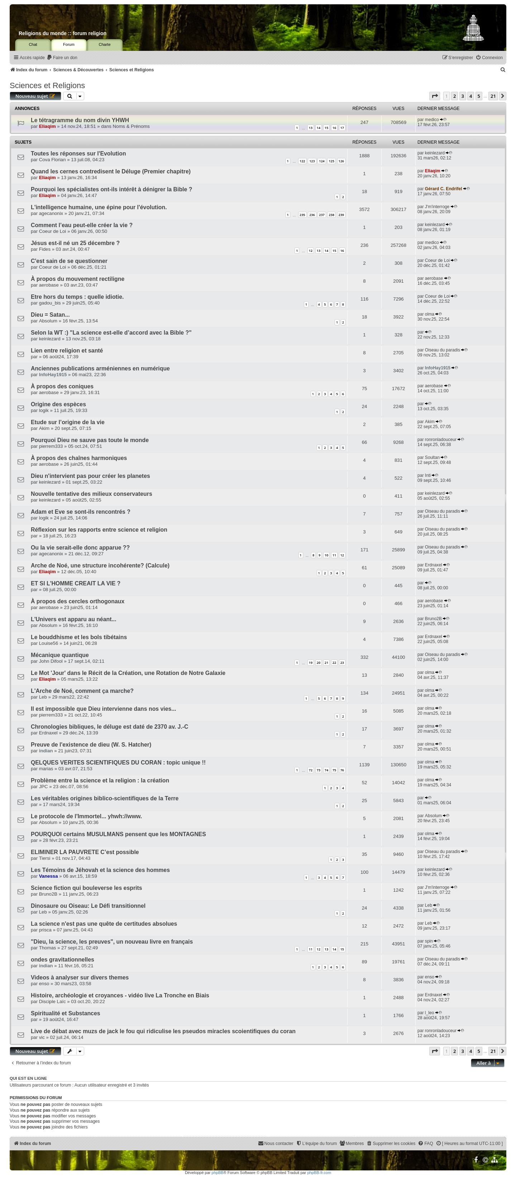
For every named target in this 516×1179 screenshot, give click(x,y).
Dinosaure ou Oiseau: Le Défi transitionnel (88, 906)
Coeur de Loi (52, 231)
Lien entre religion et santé (67, 351)
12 (310, 250)
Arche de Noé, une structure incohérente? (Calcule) (100, 565)
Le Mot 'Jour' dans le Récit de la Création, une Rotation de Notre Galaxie (128, 673)
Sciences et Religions (47, 85)
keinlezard (435, 152)
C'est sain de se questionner (69, 261)
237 (321, 214)
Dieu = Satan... (50, 315)
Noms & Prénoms (131, 126)
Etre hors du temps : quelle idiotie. (77, 297)
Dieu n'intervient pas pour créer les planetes (90, 476)
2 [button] (454, 96)
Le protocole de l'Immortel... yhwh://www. (86, 816)
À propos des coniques (62, 386)
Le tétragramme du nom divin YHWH (80, 120)
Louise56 (48, 643)
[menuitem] (62, 58)
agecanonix (51, 213)
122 (302, 161)
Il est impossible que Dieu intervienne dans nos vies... (103, 709)
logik (44, 410)
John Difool (51, 661)
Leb (43, 697)
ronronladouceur (441, 439)
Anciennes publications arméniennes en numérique (100, 368)
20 (318, 662)
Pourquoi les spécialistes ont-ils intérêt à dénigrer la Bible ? (111, 189)
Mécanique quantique (60, 655)
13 (310, 127)
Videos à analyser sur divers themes (80, 977)
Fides (45, 249)
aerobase (49, 285)
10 (326, 555)
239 (341, 214)
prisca (45, 930)
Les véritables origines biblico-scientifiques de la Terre (104, 798)
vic (42, 1037)
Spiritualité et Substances (65, 1013)
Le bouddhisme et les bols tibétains (79, 637)
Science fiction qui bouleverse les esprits (86, 888)
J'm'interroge (437, 206)
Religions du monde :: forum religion (62, 33)
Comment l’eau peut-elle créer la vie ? (82, 225)
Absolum (48, 320)
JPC (43, 786)
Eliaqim (47, 126)
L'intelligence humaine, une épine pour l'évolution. (99, 207)
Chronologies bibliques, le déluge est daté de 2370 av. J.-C (109, 727)
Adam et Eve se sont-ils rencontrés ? (80, 512)
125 (331, 161)
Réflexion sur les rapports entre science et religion (99, 530)
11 (334, 555)
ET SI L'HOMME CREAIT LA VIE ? (75, 583)
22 (334, 662)
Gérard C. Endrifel (443, 188)
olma (429, 314)
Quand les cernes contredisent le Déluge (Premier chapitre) (111, 171)
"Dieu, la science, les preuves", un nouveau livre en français (112, 942)
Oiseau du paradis (442, 350)
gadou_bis (50, 303)
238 (331, 214)
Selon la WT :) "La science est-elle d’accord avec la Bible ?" (111, 333)
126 (341, 161)
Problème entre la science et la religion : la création (100, 780)
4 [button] (470, 96)
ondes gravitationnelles (62, 960)
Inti (428, 475)
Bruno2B (433, 618)
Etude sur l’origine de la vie (68, 422)
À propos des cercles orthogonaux (77, 601)
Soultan (432, 457)
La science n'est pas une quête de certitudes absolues (104, 924)
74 (326, 770)
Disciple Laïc (52, 1001)
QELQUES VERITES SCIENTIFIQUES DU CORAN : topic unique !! (118, 762)
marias (46, 768)
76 (342, 770)
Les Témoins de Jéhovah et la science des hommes (100, 870)
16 (334, 127)
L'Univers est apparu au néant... (73, 619)
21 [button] (493, 96)
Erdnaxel (433, 564)
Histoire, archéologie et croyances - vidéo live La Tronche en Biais (120, 995)
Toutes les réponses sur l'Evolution (78, 153)
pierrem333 (51, 446)
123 (312, 161)
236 (312, 214)
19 (310, 662)
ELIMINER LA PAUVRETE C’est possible (85, 852)
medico (432, 119)
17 (342, 127)
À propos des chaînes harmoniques (79, 458)
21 (326, 662)
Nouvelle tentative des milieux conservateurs (91, 494)
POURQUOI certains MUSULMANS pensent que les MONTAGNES (118, 834)
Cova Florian (52, 159)
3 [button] (463, 96)
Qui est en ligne (28, 1078)
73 (318, 770)
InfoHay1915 (53, 374)
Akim (44, 428)
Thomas (47, 947)
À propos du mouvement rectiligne (77, 279)
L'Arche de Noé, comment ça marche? (82, 691)
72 (310, 770)
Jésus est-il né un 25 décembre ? (75, 243)
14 (318, 127)
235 (302, 214)
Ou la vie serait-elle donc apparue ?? (80, 548)
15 (326, 127)
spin (429, 941)
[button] (434, 96)
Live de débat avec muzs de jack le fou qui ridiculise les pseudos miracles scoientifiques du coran (163, 1031)
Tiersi (45, 858)
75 (334, 770)
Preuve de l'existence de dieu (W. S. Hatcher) (91, 745)
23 (342, 662)
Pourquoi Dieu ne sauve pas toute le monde (90, 440)
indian (46, 750)
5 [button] (479, 96)
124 (321, 161)
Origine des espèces (58, 404)
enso (44, 983)
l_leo (429, 1012)
